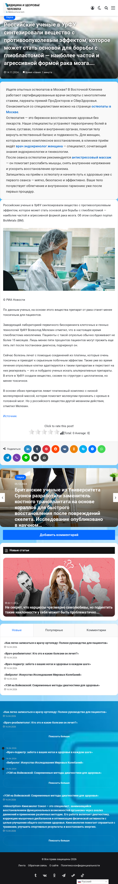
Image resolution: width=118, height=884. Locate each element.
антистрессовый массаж (91, 157)
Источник (10, 416)
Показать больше (59, 736)
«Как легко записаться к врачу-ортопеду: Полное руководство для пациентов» (56, 642)
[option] (59, 497)
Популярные (54, 630)
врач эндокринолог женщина (39, 146)
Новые (17, 630)
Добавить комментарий (59, 535)
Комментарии (96, 630)
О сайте (53, 865)
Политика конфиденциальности (80, 865)
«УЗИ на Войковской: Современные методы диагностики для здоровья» (52, 685)
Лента (21, 865)
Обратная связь (37, 865)
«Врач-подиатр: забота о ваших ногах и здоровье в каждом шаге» (47, 664)
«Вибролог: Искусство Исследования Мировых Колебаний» (43, 674)
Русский (84, 881)
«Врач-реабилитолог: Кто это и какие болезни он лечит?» (41, 653)
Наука (9, 17)
